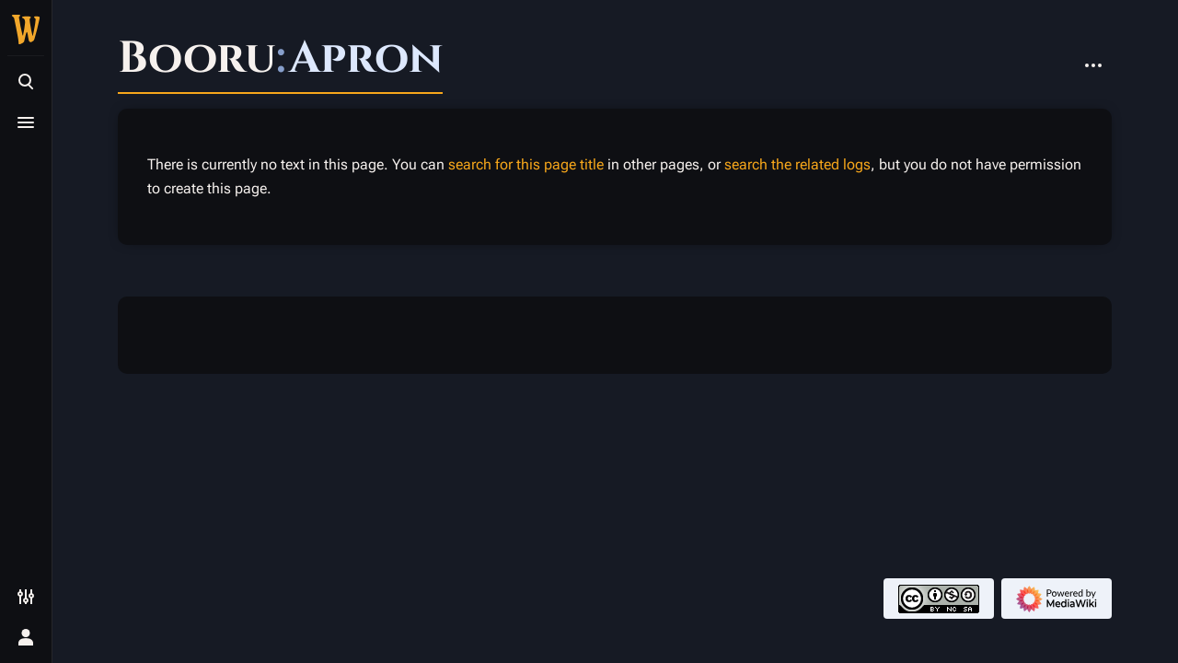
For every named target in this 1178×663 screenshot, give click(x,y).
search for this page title (526, 164)
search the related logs (797, 164)
